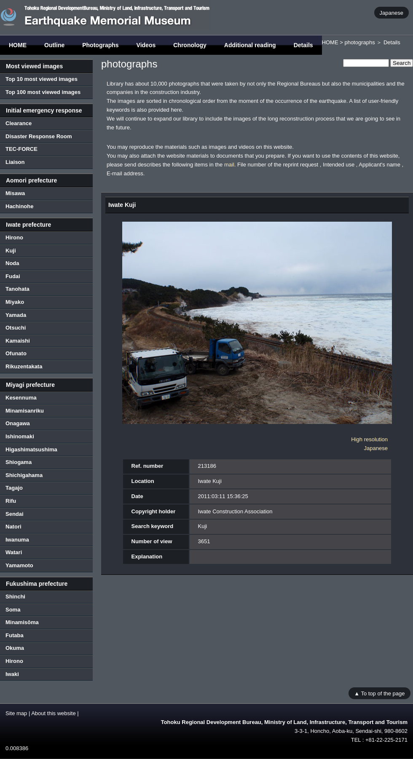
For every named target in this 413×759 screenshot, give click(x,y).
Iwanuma (17, 539)
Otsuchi (15, 328)
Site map (16, 713)
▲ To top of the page (379, 693)
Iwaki (12, 674)
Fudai (12, 276)
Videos (146, 45)
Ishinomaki (19, 436)
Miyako (14, 302)
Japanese (391, 12)
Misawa (15, 193)
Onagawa (17, 423)
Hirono (14, 237)
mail (229, 164)
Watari (13, 552)
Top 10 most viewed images (41, 79)
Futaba (14, 635)
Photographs (100, 45)
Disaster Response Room (38, 136)
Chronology (189, 45)
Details (303, 45)
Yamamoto (19, 565)
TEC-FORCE (21, 149)
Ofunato (16, 353)
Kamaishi (17, 341)
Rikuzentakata (23, 366)
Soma (12, 609)
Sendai (14, 514)
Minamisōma (22, 622)
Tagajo (14, 488)
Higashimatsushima (31, 449)
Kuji (10, 250)
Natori (13, 526)
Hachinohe (19, 206)
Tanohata (17, 289)
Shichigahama (24, 475)
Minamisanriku (24, 411)
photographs (359, 42)
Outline (54, 45)
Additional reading (250, 45)
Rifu (10, 501)
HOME (18, 45)
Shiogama (18, 462)
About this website (53, 713)
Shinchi (15, 596)
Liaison (15, 162)
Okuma (14, 648)
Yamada (15, 315)
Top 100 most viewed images (42, 92)
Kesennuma (21, 397)
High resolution (369, 439)
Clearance (18, 123)
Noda (12, 263)
